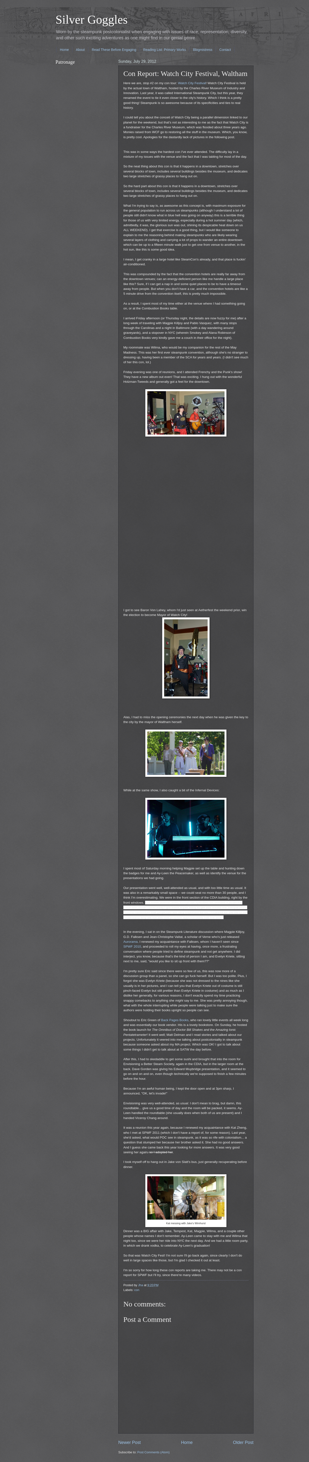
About (80, 50)
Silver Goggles (92, 19)
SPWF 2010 (132, 946)
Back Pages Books (174, 1020)
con (136, 1290)
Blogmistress (202, 50)
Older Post (243, 1442)
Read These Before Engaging (114, 50)
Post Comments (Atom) (153, 1452)
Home (64, 50)
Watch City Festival (192, 83)
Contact (225, 50)
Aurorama (130, 941)
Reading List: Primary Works (164, 50)
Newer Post (129, 1442)
